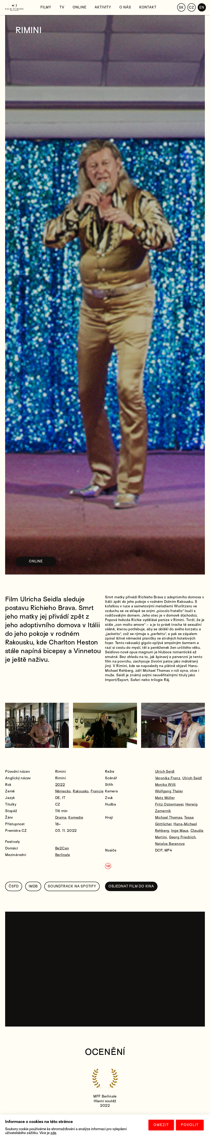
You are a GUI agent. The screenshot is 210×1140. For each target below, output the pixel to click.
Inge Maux (179, 831)
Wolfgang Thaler (169, 791)
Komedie (75, 818)
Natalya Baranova (170, 844)
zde (53, 1133)
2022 (60, 785)
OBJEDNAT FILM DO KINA (131, 886)
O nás (125, 7)
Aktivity (103, 7)
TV (61, 7)
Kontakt (147, 7)
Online (80, 7)
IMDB (33, 886)
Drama (60, 818)
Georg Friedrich (182, 837)
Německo (63, 791)
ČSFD (14, 886)
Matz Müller (165, 798)
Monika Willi (165, 785)
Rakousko (81, 791)
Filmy (45, 7)
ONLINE (36, 561)
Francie (97, 791)
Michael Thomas (168, 818)
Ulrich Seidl (165, 772)
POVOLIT (190, 1125)
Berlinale (62, 855)
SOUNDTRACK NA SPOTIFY (72, 886)
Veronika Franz (167, 778)
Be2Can (62, 848)
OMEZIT (161, 1125)
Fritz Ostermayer (169, 804)
